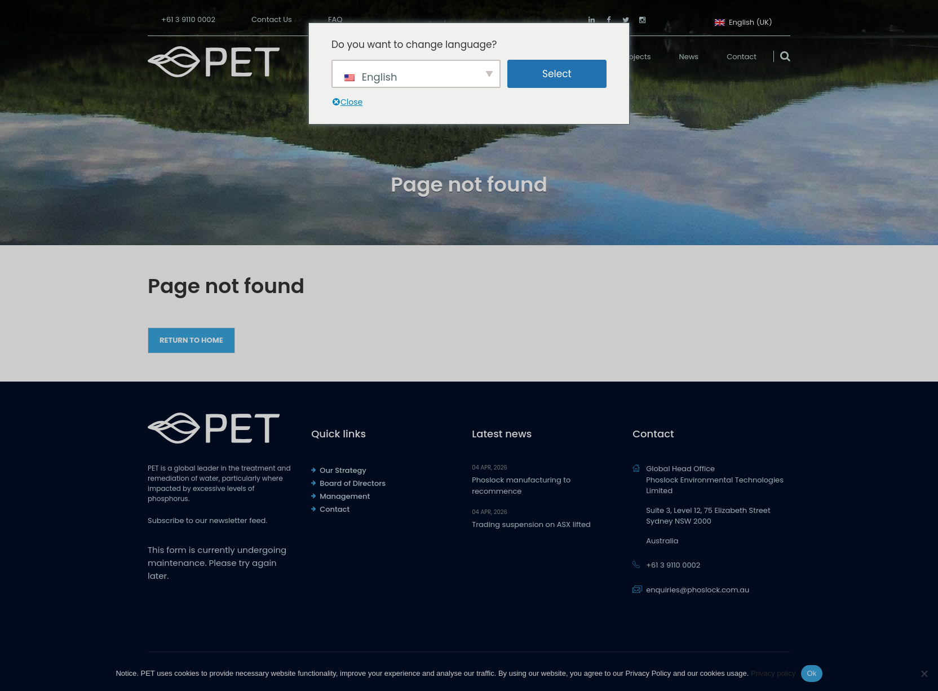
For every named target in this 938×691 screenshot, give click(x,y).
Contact (741, 56)
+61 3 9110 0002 (188, 19)
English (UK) (743, 21)
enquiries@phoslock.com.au (697, 589)
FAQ (335, 19)
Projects (636, 56)
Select (557, 74)
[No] (924, 673)
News (689, 56)
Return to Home (191, 340)
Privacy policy (773, 673)
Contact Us (271, 19)
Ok (811, 673)
